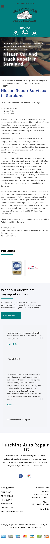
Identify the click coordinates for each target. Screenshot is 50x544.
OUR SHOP (6, 492)
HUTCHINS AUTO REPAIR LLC (17, 43)
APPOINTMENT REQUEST (13, 511)
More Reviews (11, 315)
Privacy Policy (34, 527)
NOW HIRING (7, 503)
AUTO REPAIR (7, 496)
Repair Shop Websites (29, 525)
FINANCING (6, 500)
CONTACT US (7, 507)
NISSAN (24, 49)
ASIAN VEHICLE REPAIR (31, 83)
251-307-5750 (42, 205)
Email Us (44, 509)
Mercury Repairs (8, 227)
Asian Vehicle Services (10, 236)
